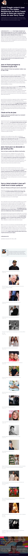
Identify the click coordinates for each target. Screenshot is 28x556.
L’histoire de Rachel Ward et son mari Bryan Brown (11, 302)
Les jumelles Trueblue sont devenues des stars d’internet (12, 362)
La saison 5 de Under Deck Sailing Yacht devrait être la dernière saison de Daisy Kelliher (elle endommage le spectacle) (13, 541)
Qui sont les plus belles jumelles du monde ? (10, 347)
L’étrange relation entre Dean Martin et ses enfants (11, 436)
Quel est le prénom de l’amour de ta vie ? (9, 392)
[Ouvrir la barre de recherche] (25, 3)
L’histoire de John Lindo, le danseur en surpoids (10, 317)
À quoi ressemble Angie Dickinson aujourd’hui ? (10, 421)
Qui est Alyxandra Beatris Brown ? (8, 451)
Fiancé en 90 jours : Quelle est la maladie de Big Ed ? (11, 377)
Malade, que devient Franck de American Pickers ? (11, 271)
